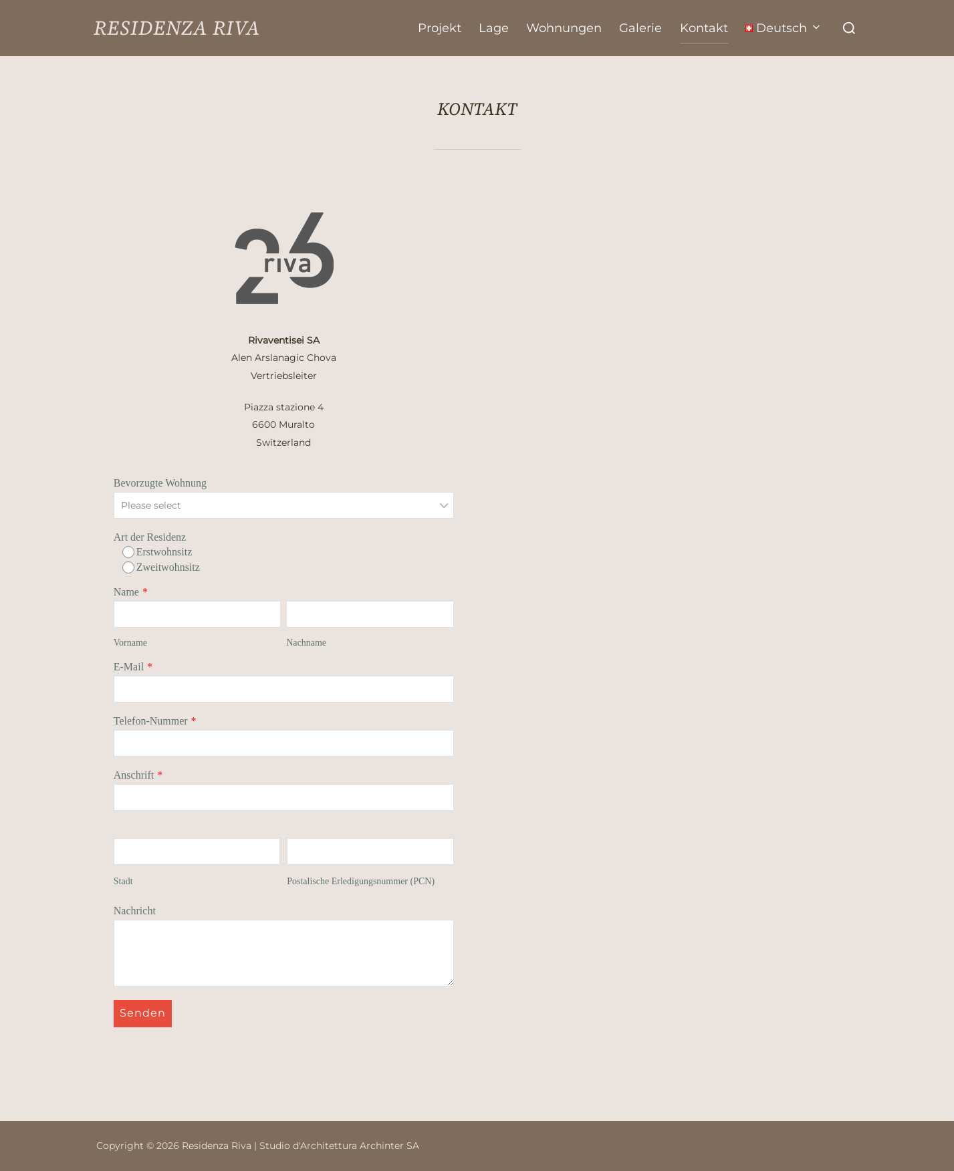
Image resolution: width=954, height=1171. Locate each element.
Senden (143, 1013)
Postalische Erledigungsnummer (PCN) (361, 881)
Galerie (640, 28)
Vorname (130, 643)
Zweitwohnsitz (161, 567)
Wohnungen (564, 28)
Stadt (123, 881)
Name (126, 592)
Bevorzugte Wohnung (160, 483)
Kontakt (704, 28)
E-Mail (129, 666)
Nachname (306, 643)
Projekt (439, 28)
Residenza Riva (177, 28)
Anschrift (134, 775)
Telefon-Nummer (151, 721)
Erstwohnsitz (157, 552)
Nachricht (135, 910)
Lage (494, 28)
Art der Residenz (150, 537)
